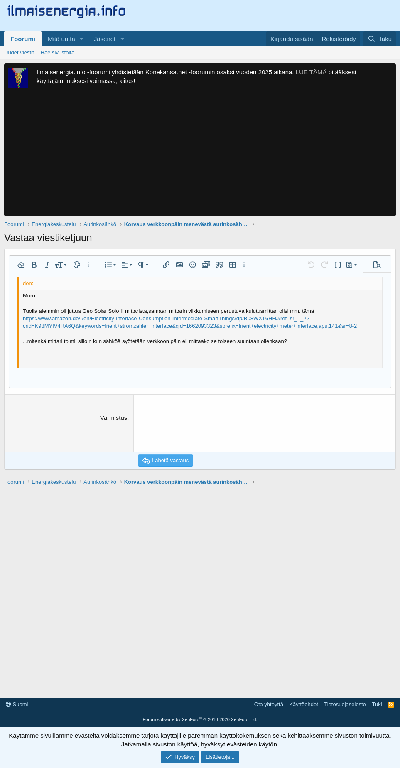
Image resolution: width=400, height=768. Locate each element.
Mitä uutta (61, 38)
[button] (82, 38)
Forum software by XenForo (200, 719)
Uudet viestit (19, 52)
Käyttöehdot (303, 704)
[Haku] (379, 38)
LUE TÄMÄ (311, 72)
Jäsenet (105, 38)
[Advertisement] (200, 154)
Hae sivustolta (58, 52)
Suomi (17, 704)
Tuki (377, 704)
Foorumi (22, 38)
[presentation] (201, 429)
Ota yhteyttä (268, 704)
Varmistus (114, 417)
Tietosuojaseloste (345, 704)
